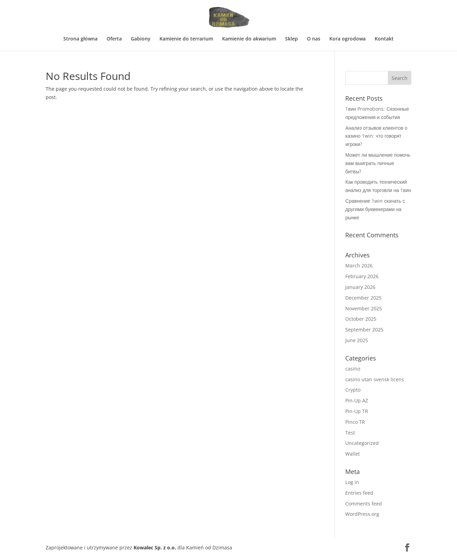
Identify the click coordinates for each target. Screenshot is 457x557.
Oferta (114, 39)
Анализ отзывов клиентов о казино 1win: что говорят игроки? (376, 136)
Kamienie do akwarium (249, 39)
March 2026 (359, 265)
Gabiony (140, 39)
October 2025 (360, 319)
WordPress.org (362, 514)
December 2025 (363, 297)
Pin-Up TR (356, 411)
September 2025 (364, 329)
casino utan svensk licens (374, 379)
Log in (352, 482)
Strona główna (80, 39)
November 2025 (363, 308)
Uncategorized (362, 443)
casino (352, 368)
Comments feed (363, 503)
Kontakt (384, 39)
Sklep (291, 39)
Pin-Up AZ (356, 400)
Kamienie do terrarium (186, 39)
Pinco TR (355, 422)
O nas (313, 39)
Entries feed (359, 493)
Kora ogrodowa (347, 39)
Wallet (352, 453)
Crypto (352, 389)
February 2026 (361, 276)
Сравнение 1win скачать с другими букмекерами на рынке (375, 209)
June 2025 (356, 340)
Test (350, 432)
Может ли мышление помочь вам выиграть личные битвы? (377, 163)
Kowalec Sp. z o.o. (155, 547)
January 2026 (360, 287)
